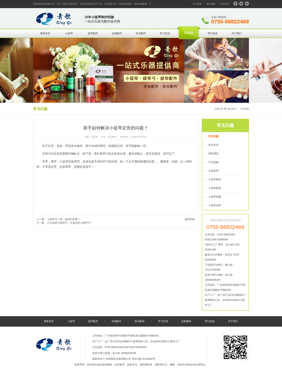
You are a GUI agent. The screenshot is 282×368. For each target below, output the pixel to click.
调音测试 (213, 153)
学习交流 (165, 33)
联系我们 (224, 4)
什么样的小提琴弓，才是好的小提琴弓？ (70, 222)
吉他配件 (117, 33)
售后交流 (213, 144)
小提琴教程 (214, 179)
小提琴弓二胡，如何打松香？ (63, 219)
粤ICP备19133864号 (143, 358)
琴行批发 (213, 33)
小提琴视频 (214, 196)
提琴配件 (93, 33)
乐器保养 (213, 170)
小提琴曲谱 (214, 188)
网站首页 (232, 109)
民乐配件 (141, 33)
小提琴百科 (214, 205)
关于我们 (236, 33)
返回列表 (190, 219)
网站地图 (211, 4)
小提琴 (69, 33)
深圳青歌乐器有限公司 (118, 358)
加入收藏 (197, 4)
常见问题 (244, 109)
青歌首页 (45, 33)
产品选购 (213, 162)
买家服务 (189, 32)
